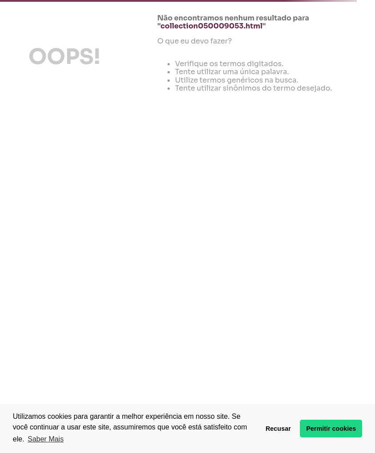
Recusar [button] (278, 428)
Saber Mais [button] (46, 439)
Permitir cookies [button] (331, 428)
